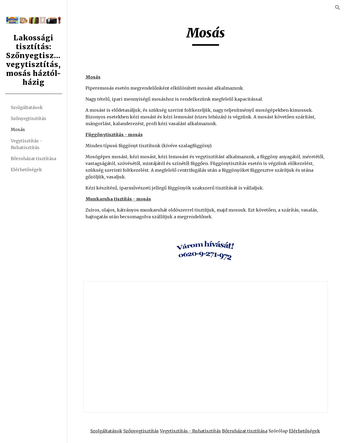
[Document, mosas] (205, 347)
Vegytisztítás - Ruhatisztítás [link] (26, 144)
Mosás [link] (18, 129)
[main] (205, 35)
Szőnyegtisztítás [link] (28, 118)
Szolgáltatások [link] (27, 107)
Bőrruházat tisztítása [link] (33, 158)
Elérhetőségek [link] (26, 169)
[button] (337, 7)
